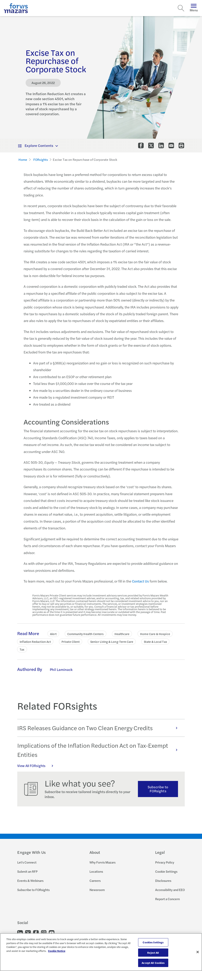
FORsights (40, 159)
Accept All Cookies (153, 963)
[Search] (181, 8)
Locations (96, 871)
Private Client (71, 641)
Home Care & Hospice (155, 634)
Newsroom (97, 889)
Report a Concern (167, 899)
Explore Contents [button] (35, 145)
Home (22, 159)
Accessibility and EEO (170, 889)
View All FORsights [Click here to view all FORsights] (37, 765)
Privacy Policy (164, 862)
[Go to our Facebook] (36, 932)
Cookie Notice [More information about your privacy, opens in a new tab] (56, 951)
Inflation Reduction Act (35, 641)
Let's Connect (27, 862)
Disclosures (163, 880)
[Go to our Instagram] (43, 932)
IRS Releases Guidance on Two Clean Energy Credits (99, 728)
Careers (95, 880)
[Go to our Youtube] (51, 932)
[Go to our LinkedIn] (20, 932)
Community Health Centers (85, 634)
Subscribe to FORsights (158, 788)
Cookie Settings (166, 871)
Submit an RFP (27, 871)
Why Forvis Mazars (102, 862)
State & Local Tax (155, 641)
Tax (22, 649)
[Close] (197, 952)
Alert (53, 634)
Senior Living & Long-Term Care (111, 641)
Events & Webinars (30, 880)
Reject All (153, 952)
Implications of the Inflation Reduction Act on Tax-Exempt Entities (99, 750)
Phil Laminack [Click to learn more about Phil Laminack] (61, 669)
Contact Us (140, 581)
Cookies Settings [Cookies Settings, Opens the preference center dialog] (153, 942)
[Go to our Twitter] (28, 932)
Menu (194, 8)
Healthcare (122, 634)
